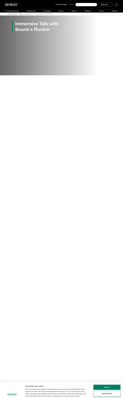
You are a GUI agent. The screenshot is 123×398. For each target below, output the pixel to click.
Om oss (101, 11)
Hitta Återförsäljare (61, 4)
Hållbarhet (88, 11)
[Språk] (71, 4)
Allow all (107, 373)
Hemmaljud (47, 11)
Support (61, 11)
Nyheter (74, 11)
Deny (107, 385)
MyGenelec (104, 4)
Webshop (115, 11)
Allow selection (107, 379)
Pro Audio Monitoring (11, 11)
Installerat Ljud (31, 11)
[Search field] (86, 4)
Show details (100, 394)
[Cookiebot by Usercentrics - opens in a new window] (12, 394)
